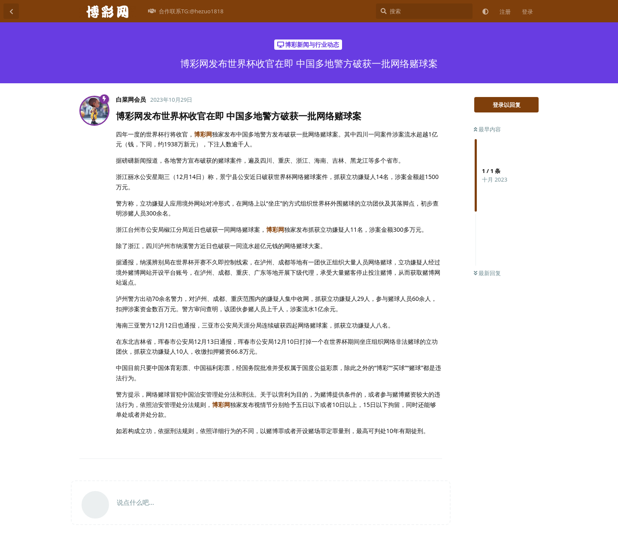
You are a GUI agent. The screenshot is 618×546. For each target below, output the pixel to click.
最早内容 (487, 129)
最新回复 (487, 273)
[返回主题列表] (11, 11)
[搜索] (424, 11)
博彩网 (203, 134)
